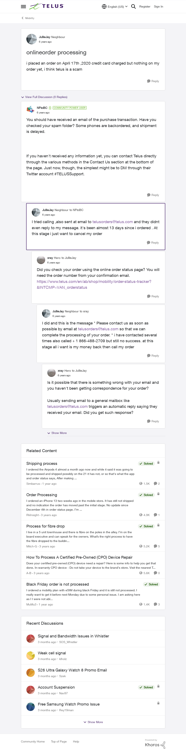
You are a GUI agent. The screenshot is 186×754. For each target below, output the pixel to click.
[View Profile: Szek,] (30, 673)
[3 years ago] (48, 515)
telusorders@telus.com (112, 221)
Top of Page (59, 741)
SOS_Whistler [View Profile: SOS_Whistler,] (68, 641)
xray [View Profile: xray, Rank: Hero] (50, 257)
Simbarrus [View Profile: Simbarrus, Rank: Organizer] (33, 483)
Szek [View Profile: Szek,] (62, 676)
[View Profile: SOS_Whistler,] (30, 638)
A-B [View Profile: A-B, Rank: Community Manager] (28, 573)
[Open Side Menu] (23, 6)
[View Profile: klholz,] (30, 655)
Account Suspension (56, 687)
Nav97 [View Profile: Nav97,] (63, 693)
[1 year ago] (48, 483)
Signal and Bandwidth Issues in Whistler (73, 636)
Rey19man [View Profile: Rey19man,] (66, 710)
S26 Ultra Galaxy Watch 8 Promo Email (72, 670)
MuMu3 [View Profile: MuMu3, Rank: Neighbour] (31, 604)
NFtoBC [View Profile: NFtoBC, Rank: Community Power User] (42, 107)
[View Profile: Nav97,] (30, 690)
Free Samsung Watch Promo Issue (69, 704)
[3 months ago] (47, 642)
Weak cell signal (52, 653)
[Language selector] (115, 6)
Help (76, 741)
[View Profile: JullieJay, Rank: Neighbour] (31, 39)
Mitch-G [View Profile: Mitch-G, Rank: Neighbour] (31, 546)
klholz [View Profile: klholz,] (63, 659)
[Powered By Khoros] (155, 744)
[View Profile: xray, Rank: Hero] (41, 260)
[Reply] (153, 81)
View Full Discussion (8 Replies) (44, 97)
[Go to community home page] (47, 6)
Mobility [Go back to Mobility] (27, 18)
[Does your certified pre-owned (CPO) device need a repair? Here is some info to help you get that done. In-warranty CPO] (93, 565)
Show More (57, 433)
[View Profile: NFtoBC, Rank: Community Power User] (30, 110)
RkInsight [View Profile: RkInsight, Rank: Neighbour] (32, 515)
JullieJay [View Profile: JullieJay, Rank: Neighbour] (44, 37)
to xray (84, 311)
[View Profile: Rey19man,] (30, 707)
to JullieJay (69, 257)
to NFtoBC (76, 210)
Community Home (33, 741)
